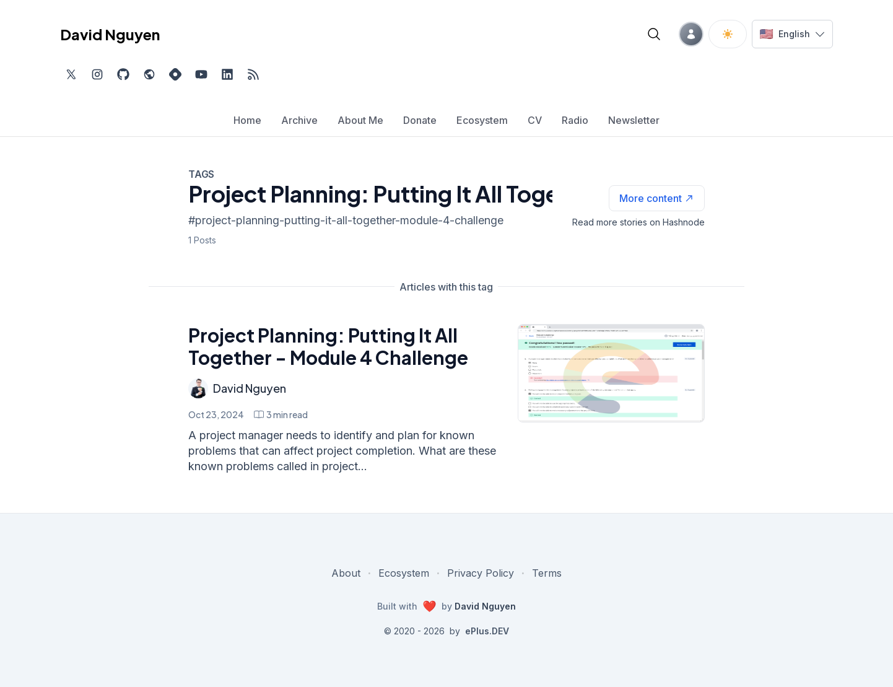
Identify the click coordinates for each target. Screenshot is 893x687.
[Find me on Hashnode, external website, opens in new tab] (175, 74)
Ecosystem (403, 573)
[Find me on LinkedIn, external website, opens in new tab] (227, 74)
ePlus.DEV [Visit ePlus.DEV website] (487, 631)
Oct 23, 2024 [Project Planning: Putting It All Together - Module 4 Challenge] (216, 414)
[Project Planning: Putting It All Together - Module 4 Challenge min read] (281, 414)
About (345, 573)
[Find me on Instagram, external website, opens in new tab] (97, 74)
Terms (547, 573)
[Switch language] (792, 34)
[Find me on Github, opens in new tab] (123, 74)
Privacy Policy (480, 573)
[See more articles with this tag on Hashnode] (657, 198)
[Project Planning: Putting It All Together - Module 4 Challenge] (611, 373)
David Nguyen (249, 388)
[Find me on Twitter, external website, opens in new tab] (71, 74)
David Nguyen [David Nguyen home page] (110, 34)
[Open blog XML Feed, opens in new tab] (253, 74)
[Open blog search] (654, 34)
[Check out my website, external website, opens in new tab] (149, 74)
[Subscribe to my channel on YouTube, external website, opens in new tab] (201, 74)
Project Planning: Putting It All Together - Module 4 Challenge (328, 346)
